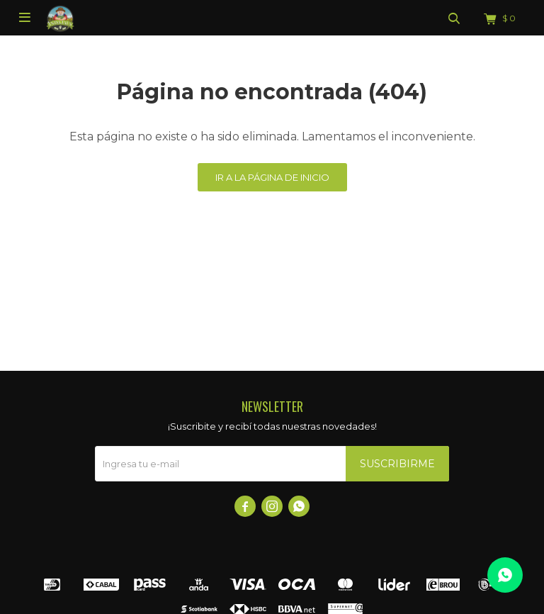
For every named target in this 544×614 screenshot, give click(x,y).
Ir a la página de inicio (272, 177)
